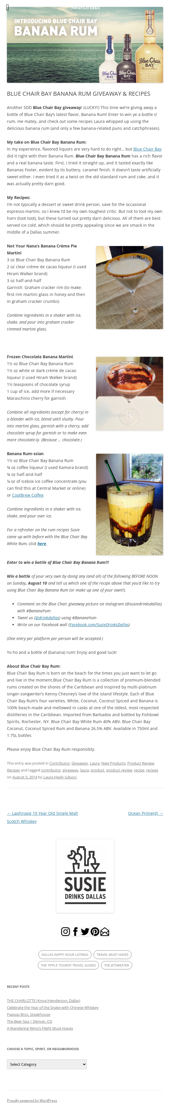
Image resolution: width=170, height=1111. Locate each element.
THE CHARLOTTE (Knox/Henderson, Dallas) (43, 1000)
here (42, 543)
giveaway (71, 770)
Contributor (59, 763)
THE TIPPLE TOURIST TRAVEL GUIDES (68, 965)
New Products (113, 763)
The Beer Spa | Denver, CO (29, 1021)
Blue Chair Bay (147, 149)
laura (84, 770)
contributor (51, 770)
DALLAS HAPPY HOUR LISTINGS (65, 954)
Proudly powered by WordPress (32, 1100)
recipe (139, 770)
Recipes (13, 770)
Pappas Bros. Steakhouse (28, 1014)
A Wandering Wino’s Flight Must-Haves (40, 1028)
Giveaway (80, 763)
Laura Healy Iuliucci (59, 777)
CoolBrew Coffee (28, 495)
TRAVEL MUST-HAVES (112, 954)
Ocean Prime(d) (145, 813)
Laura (95, 763)
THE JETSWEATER (116, 965)
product (97, 770)
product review (119, 770)
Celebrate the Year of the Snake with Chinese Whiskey (53, 1007)
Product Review (140, 763)
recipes (152, 770)
